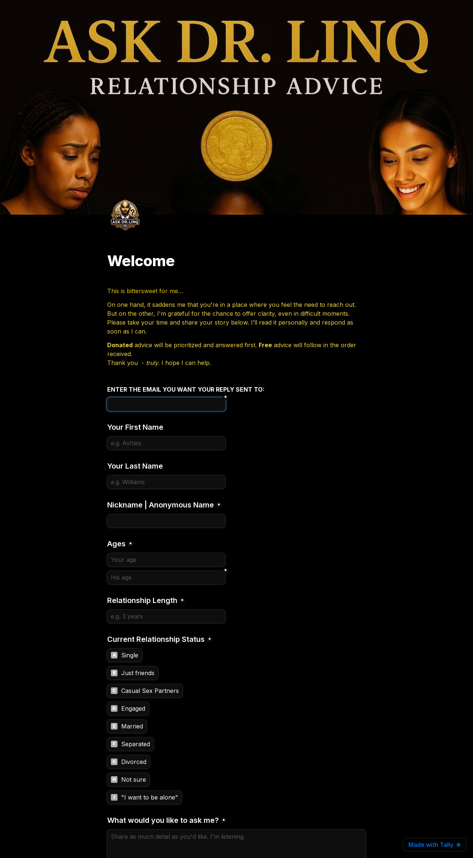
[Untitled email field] (166, 404)
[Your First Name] (166, 443)
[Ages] (166, 559)
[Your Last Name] (166, 482)
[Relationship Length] (166, 616)
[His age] (166, 577)
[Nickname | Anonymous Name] (166, 520)
